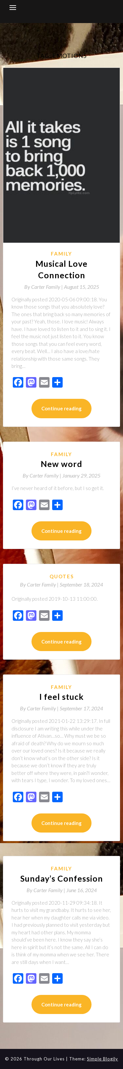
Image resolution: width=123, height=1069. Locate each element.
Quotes (62, 576)
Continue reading (61, 408)
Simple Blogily (102, 1058)
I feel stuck (61, 696)
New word (61, 464)
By (44, 287)
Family (61, 254)
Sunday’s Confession (61, 878)
